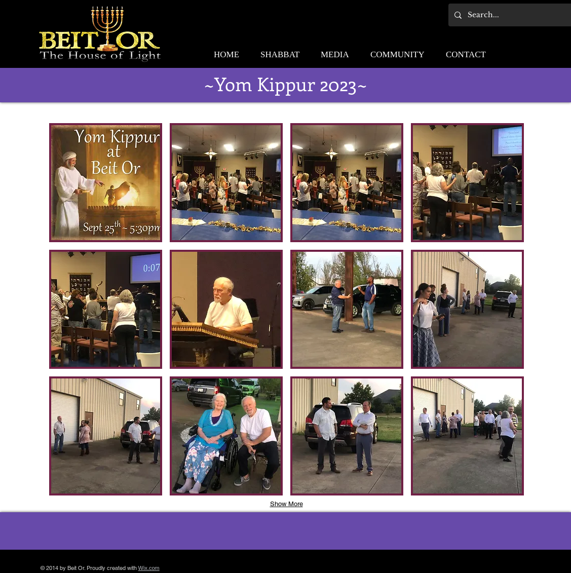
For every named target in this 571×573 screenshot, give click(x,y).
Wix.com (149, 568)
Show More (286, 504)
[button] (105, 182)
